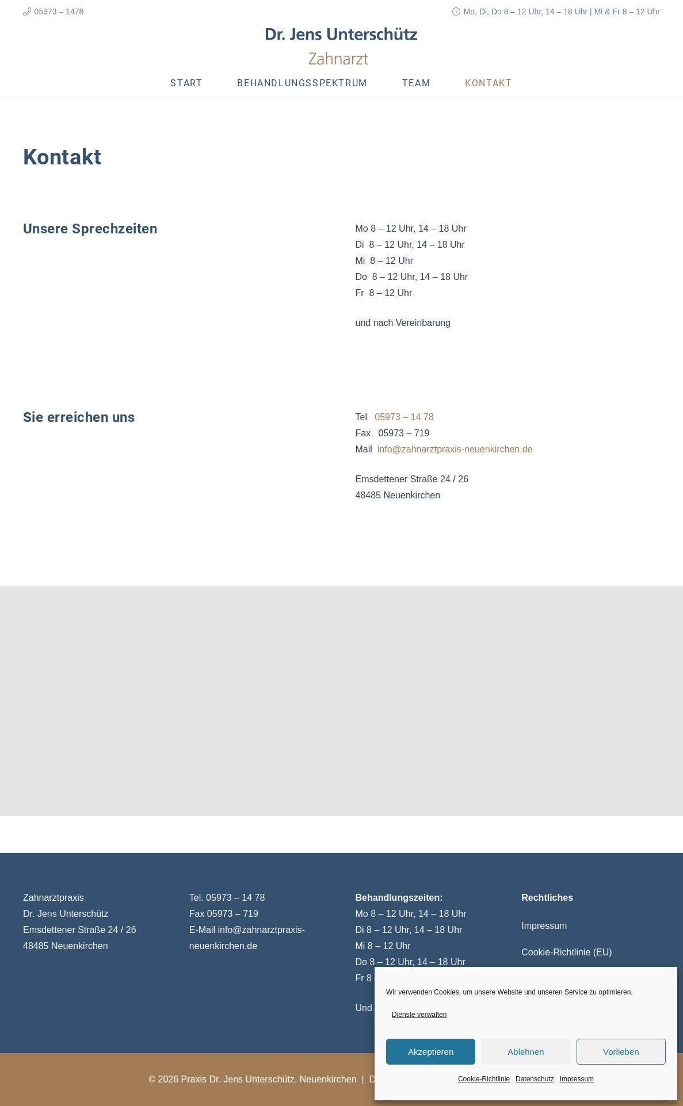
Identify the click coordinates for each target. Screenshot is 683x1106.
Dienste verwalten (419, 1015)
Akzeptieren (430, 1052)
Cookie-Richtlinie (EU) (566, 952)
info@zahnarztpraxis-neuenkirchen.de (455, 449)
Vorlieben (621, 1052)
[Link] (342, 46)
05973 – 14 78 (404, 417)
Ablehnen (526, 1052)
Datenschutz (535, 1079)
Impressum (577, 1079)
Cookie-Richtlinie (484, 1079)
